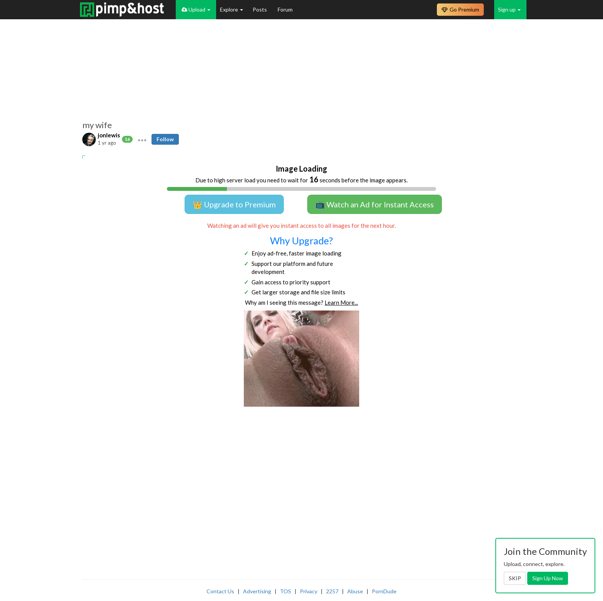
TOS (285, 591)
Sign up (509, 9)
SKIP (515, 578)
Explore (231, 9)
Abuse (355, 591)
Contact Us (220, 591)
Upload (196, 9)
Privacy (308, 591)
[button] (142, 139)
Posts (260, 9)
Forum (285, 9)
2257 (332, 591)
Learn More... (341, 302)
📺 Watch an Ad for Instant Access (374, 204)
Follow (165, 139)
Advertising (257, 591)
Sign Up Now (547, 578)
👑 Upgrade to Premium (234, 204)
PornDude (384, 591)
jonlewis (109, 135)
